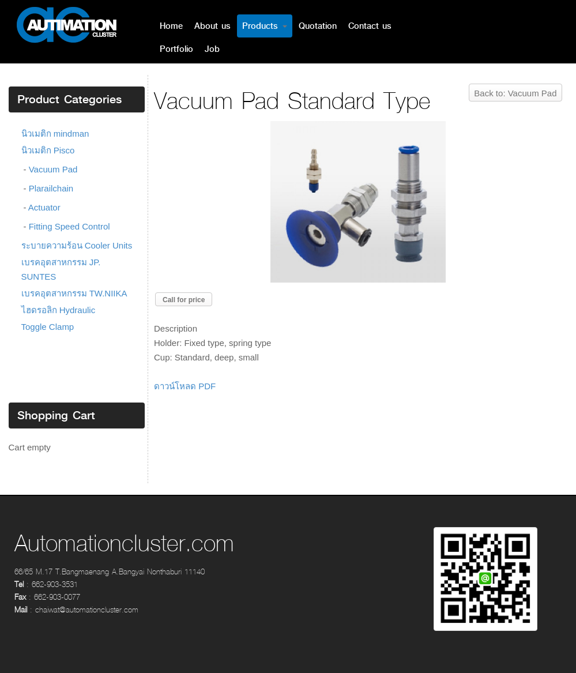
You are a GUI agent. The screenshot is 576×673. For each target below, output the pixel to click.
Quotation (318, 26)
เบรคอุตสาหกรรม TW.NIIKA (74, 293)
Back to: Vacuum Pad (515, 93)
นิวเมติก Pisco (48, 150)
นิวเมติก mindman (55, 133)
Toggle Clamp (47, 327)
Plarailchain (51, 188)
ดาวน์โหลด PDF (185, 386)
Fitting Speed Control (69, 226)
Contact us (369, 26)
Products (264, 26)
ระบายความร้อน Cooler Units (77, 245)
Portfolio (176, 49)
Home (171, 26)
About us (212, 26)
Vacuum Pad (53, 169)
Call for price (184, 300)
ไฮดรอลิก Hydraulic (58, 310)
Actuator (44, 207)
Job (212, 49)
